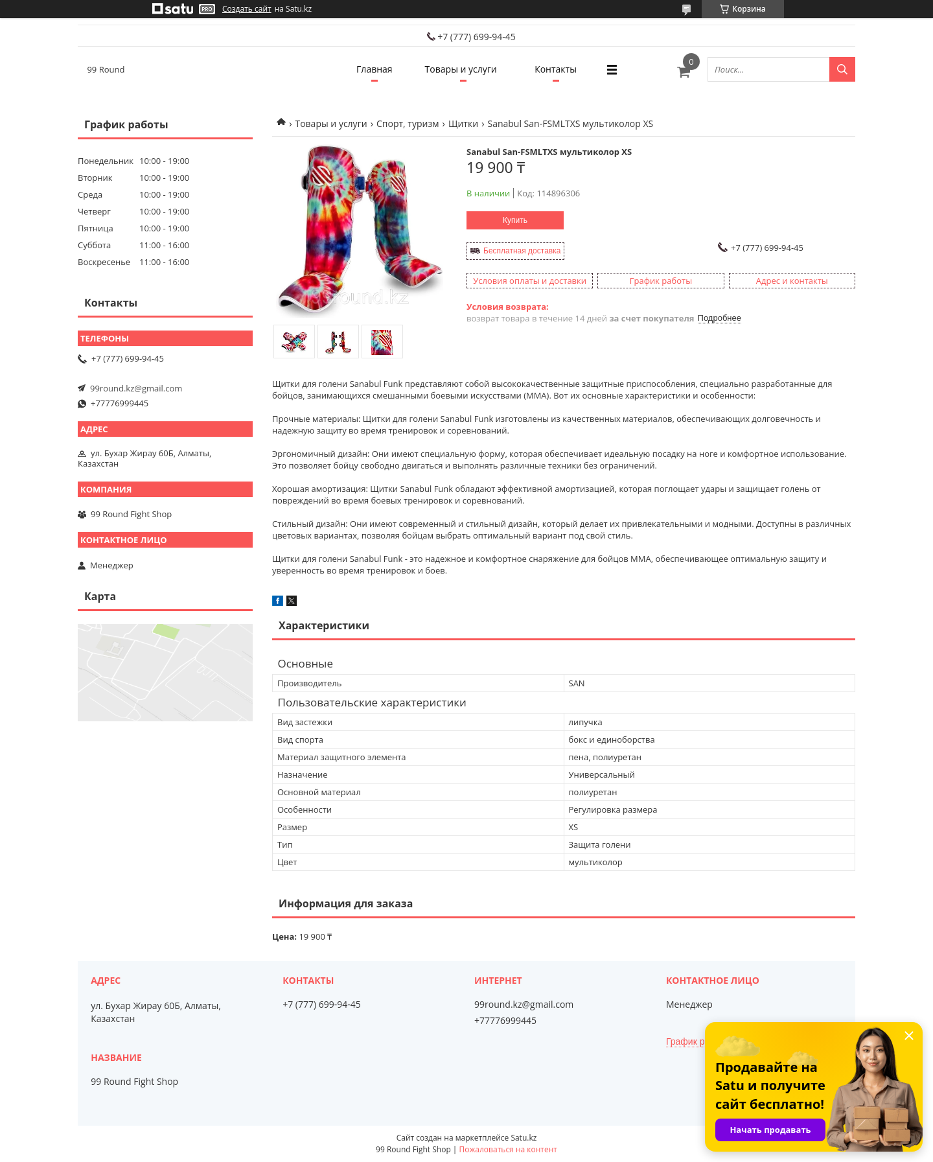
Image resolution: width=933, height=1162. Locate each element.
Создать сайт (246, 9)
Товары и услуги (461, 69)
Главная (374, 69)
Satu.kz (523, 1137)
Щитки (463, 123)
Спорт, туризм (407, 123)
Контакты (556, 69)
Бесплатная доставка (521, 250)
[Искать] (842, 69)
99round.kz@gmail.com (136, 388)
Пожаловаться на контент (508, 1149)
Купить (515, 220)
